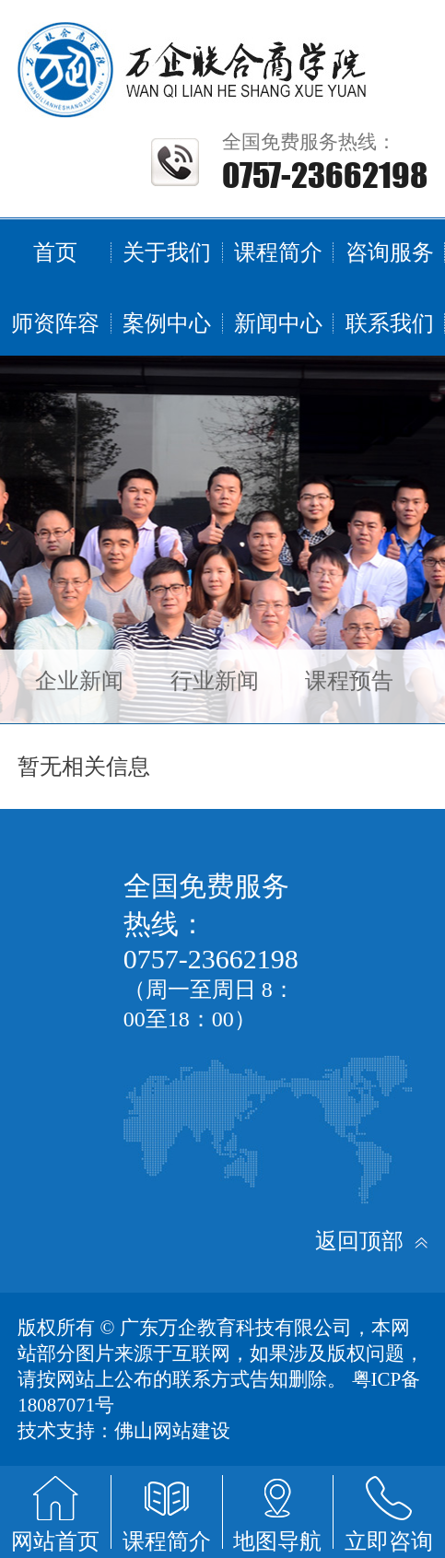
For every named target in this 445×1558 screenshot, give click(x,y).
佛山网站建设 (172, 1431)
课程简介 (278, 252)
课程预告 (349, 681)
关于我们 (167, 252)
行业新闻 (214, 681)
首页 (55, 252)
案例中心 (167, 323)
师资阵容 (55, 323)
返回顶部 (371, 1241)
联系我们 (389, 323)
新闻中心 (278, 323)
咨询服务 (389, 252)
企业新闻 (79, 681)
